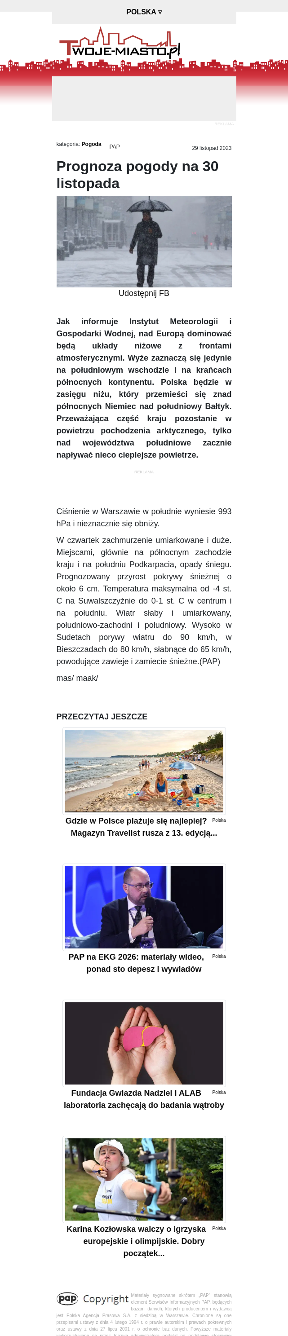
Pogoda (92, 144)
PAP (115, 147)
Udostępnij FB (144, 293)
